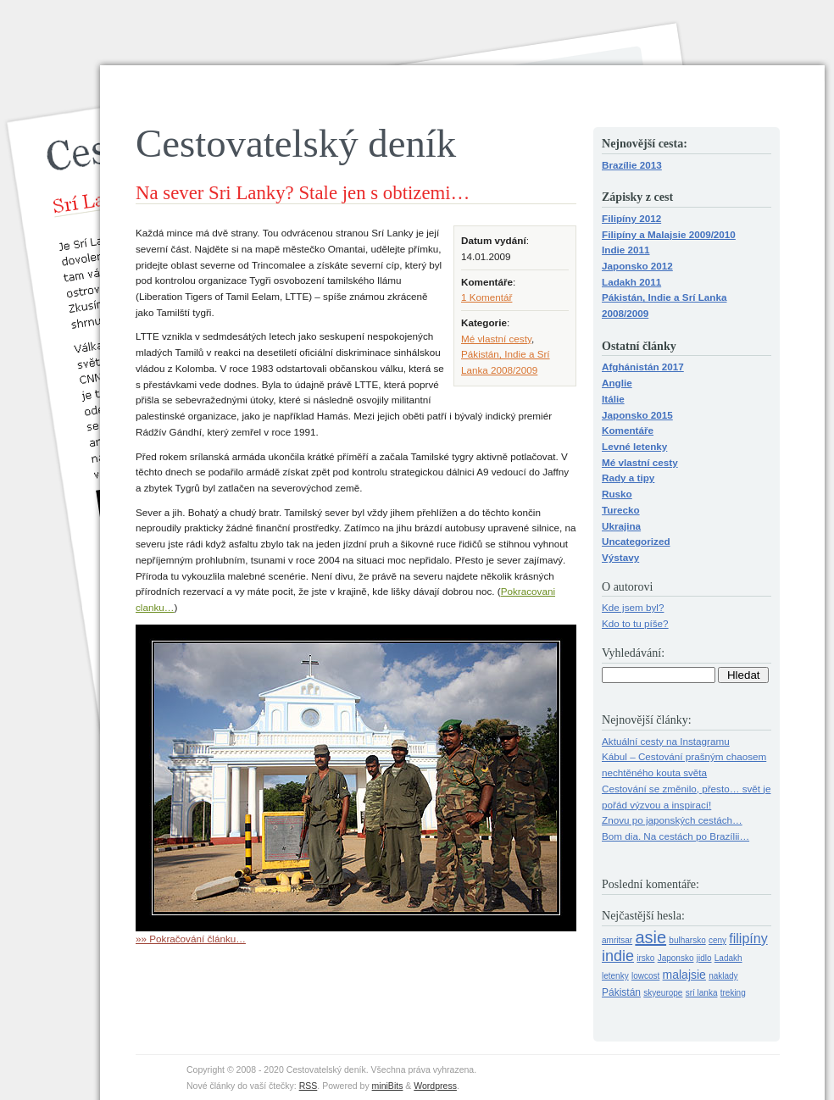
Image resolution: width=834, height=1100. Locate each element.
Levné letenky (634, 446)
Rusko (617, 493)
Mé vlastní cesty (496, 338)
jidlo (704, 958)
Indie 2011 (626, 249)
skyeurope (662, 992)
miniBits (387, 1086)
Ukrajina (621, 525)
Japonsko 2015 (637, 414)
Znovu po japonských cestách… (672, 819)
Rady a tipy (628, 477)
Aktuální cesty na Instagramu (666, 741)
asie (650, 937)
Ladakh (728, 958)
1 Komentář (486, 297)
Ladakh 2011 (631, 281)
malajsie (684, 974)
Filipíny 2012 (631, 218)
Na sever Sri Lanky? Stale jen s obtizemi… (303, 192)
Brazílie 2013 (632, 164)
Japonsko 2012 (637, 265)
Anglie (617, 382)
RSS (308, 1086)
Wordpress (435, 1086)
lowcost (645, 976)
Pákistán (621, 992)
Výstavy (620, 557)
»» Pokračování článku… (191, 938)
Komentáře (627, 430)
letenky (615, 976)
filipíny (748, 938)
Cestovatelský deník (296, 143)
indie (618, 955)
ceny (717, 940)
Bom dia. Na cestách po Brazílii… (675, 836)
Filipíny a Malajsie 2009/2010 (669, 234)
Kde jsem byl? (633, 607)
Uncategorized (636, 541)
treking (733, 992)
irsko (645, 958)
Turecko (621, 509)
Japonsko (676, 958)
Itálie (613, 398)
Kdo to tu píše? (635, 623)
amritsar (617, 940)
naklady (723, 976)
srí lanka (702, 992)
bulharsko (687, 940)
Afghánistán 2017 (643, 366)
